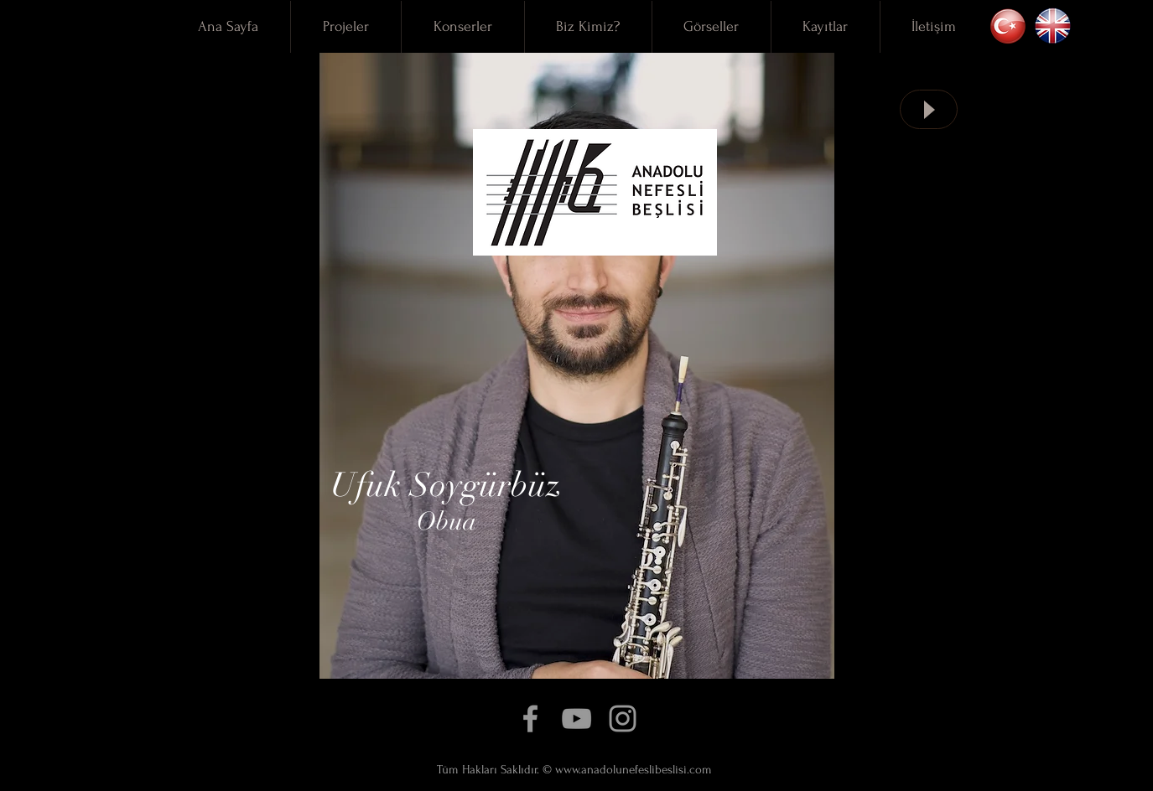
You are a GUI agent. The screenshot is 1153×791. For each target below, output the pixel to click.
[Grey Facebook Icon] (530, 719)
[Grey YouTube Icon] (576, 719)
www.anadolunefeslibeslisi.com (633, 770)
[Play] (929, 109)
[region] (576, 366)
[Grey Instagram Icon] (623, 719)
